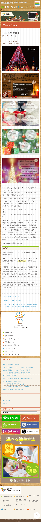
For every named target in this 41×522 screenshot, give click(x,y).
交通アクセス (28, 7)
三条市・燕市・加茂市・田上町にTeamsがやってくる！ (18, 378)
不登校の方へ (9, 342)
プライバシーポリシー (12, 354)
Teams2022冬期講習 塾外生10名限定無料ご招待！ (17, 386)
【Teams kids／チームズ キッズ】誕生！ (14, 389)
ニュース (5, 403)
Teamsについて (10, 333)
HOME (21, 7)
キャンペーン (6, 400)
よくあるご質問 (10, 348)
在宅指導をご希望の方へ (13, 345)
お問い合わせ (37, 7)
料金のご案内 (9, 351)
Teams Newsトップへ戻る (11, 296)
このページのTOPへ (37, 515)
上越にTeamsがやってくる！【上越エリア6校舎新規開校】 (19, 367)
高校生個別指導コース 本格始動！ (12, 381)
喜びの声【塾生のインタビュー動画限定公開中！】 (17, 370)
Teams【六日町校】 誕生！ (10, 375)
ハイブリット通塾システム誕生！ (12, 364)
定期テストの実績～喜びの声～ (13, 300)
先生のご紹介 (9, 336)
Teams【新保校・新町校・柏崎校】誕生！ (14, 384)
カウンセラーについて (12, 339)
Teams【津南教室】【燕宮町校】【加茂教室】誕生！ (17, 373)
